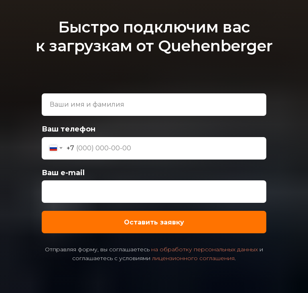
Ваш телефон (68, 129)
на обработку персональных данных (204, 249)
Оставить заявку (195, 222)
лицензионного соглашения (193, 258)
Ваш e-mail (63, 172)
